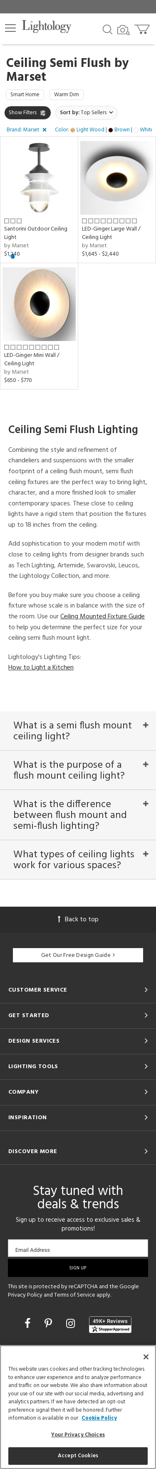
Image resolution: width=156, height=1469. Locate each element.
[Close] (146, 1357)
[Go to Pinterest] (49, 1324)
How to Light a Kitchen (41, 667)
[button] (10, 28)
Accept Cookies (78, 1455)
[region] (78, 1407)
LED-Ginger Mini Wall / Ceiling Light (31, 360)
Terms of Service (74, 1295)
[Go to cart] (143, 27)
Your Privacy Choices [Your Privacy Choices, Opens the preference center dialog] (78, 1435)
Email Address (32, 1250)
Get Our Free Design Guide (78, 955)
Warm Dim (66, 94)
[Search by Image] (123, 30)
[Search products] (107, 29)
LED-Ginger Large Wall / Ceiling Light (111, 233)
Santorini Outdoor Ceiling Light (35, 233)
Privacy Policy (25, 1295)
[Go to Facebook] (29, 1324)
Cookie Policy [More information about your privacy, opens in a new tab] (99, 1418)
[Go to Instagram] (71, 1324)
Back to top (78, 919)
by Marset (16, 246)
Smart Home (25, 94)
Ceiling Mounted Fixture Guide (102, 616)
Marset (26, 77)
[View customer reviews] (110, 1324)
